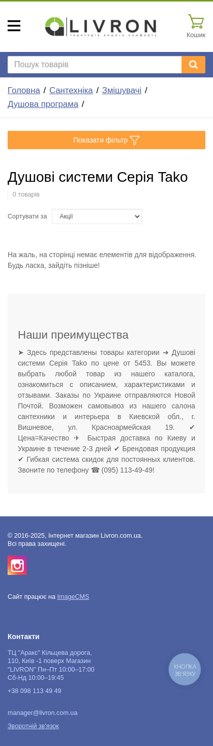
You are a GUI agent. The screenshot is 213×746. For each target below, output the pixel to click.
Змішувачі (121, 90)
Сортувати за (27, 216)
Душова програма (43, 104)
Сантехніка (71, 90)
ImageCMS (73, 596)
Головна (24, 90)
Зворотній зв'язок (33, 726)
